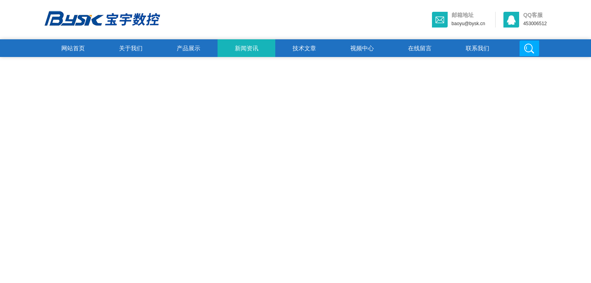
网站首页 (73, 48)
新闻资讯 (246, 48)
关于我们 (131, 48)
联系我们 (477, 48)
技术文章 (304, 48)
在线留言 (420, 48)
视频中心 (362, 48)
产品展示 (188, 48)
